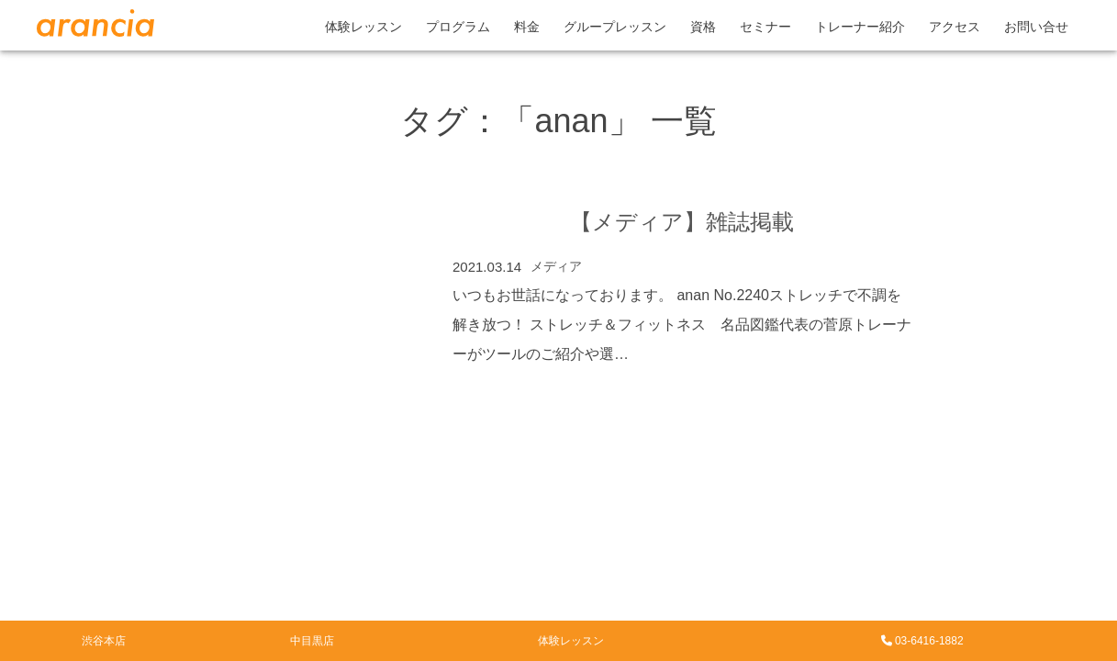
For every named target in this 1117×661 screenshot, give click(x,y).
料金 (527, 26)
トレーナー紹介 (860, 26)
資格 (703, 26)
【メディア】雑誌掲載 (682, 221)
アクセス (954, 26)
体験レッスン (363, 26)
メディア (556, 266)
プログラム (458, 26)
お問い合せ (1036, 26)
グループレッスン (615, 26)
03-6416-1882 (922, 640)
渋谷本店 (104, 640)
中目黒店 (312, 640)
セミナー (765, 26)
